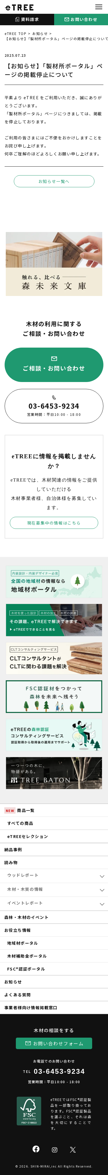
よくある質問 (17, 994)
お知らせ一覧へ (54, 181)
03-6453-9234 (59, 1071)
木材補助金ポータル (27, 956)
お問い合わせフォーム (58, 1043)
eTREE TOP (15, 33)
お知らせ (40, 33)
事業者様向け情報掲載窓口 (31, 1007)
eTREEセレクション (27, 836)
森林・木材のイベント (26, 917)
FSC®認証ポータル (26, 969)
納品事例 (13, 849)
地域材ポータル (22, 943)
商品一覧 (19, 810)
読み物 (11, 862)
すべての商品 (20, 823)
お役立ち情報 (17, 930)
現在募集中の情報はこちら (54, 523)
